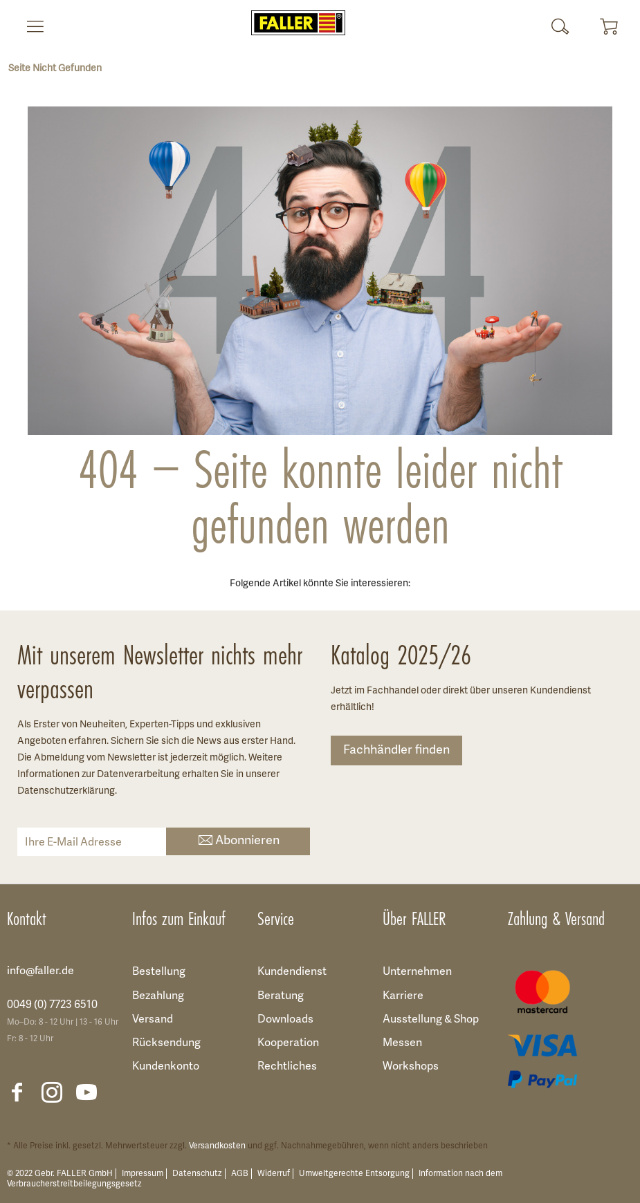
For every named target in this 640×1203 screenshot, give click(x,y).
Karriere (403, 996)
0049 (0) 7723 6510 (52, 1005)
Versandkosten (217, 1146)
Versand (152, 1020)
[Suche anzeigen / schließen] (560, 26)
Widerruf (273, 1173)
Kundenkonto (165, 1067)
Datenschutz (197, 1173)
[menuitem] (30, 26)
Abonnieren (238, 841)
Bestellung (158, 972)
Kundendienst (292, 972)
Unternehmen (417, 972)
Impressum (142, 1173)
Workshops (411, 1067)
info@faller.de (40, 971)
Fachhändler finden (396, 750)
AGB (239, 1173)
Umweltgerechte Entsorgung (354, 1173)
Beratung (280, 996)
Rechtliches (287, 1067)
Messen (402, 1043)
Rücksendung (166, 1043)
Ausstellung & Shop (431, 1020)
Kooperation (288, 1043)
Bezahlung (158, 996)
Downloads (285, 1020)
